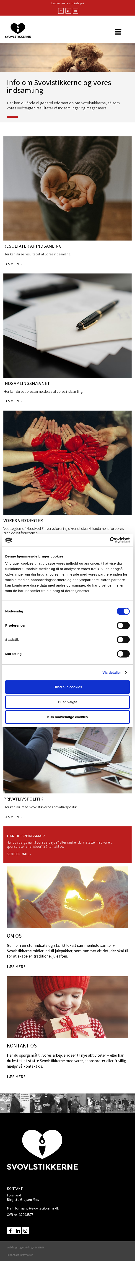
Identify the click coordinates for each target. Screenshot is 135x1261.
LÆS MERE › (12, 264)
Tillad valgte (67, 702)
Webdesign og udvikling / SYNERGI (25, 1247)
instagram (25, 1230)
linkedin (17, 1230)
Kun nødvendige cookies (67, 717)
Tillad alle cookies (67, 687)
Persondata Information (20, 1254)
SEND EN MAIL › (19, 854)
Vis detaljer (112, 672)
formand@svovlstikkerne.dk (37, 1208)
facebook (10, 1230)
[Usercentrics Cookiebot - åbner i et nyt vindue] (110, 540)
